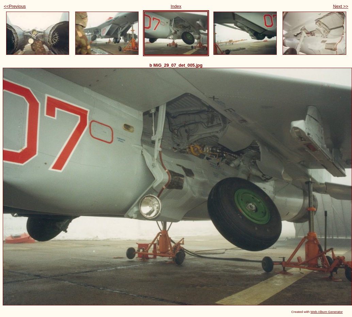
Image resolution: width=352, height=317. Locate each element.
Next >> (340, 6)
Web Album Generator (326, 312)
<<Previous (15, 6)
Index (176, 6)
